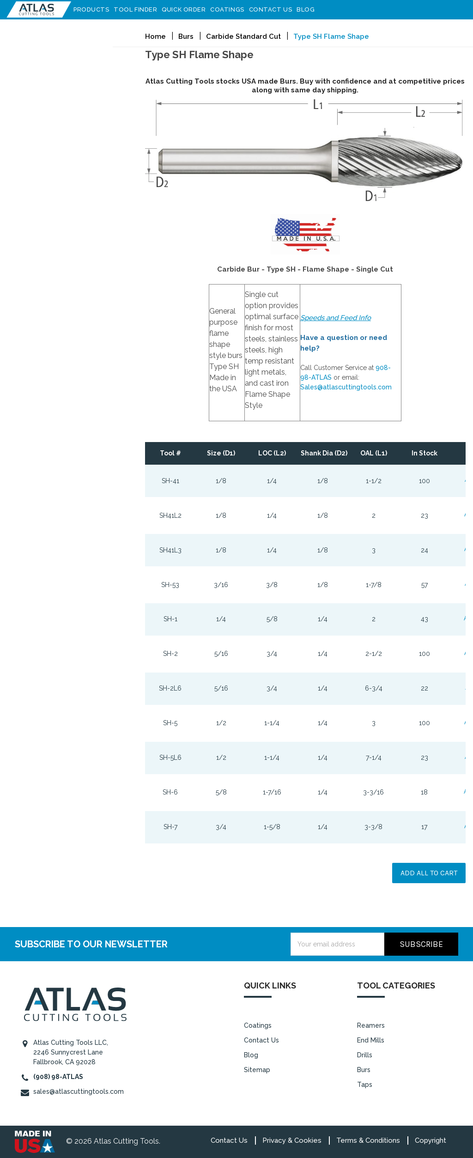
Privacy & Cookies (291, 1140)
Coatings (230, 9)
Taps (364, 1084)
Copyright (430, 1140)
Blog (308, 9)
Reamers (371, 1025)
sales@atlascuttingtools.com (78, 1091)
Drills (364, 1054)
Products (94, 9)
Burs (363, 1069)
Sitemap (257, 1069)
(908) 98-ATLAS (58, 1076)
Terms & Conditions (368, 1140)
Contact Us (273, 9)
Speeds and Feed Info (335, 318)
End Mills (370, 1039)
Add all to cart (428, 872)
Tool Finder (138, 9)
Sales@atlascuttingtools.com (346, 387)
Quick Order (186, 9)
